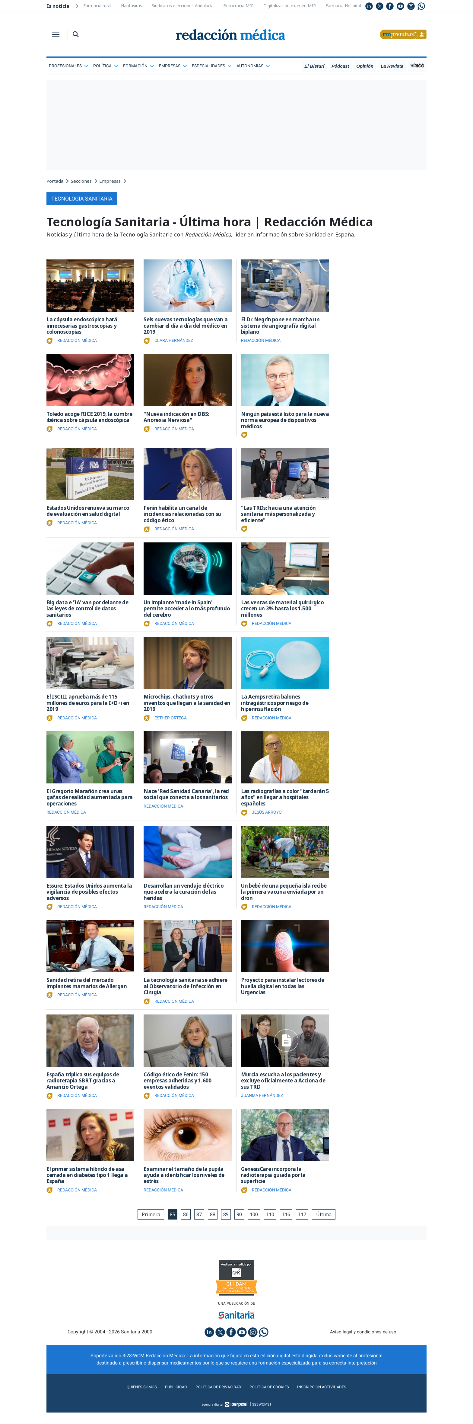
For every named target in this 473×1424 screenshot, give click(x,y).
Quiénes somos (129, 1398)
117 (307, 1225)
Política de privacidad (215, 1398)
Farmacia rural (97, 5)
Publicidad (167, 1398)
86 (182, 1225)
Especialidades (212, 65)
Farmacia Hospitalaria (346, 5)
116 (290, 1225)
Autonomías (253, 65)
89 (225, 1225)
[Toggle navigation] (55, 34)
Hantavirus (131, 5)
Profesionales (68, 65)
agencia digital (213, 1416)
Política (105, 65)
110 (273, 1225)
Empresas (173, 65)
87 (196, 1225)
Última (330, 1225)
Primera (144, 1225)
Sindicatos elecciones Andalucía (183, 5)
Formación (138, 65)
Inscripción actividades (333, 1398)
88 (211, 1225)
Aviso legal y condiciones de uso (363, 1343)
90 (240, 1225)
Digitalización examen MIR (289, 5)
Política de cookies (273, 1398)
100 (256, 1225)
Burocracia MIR (238, 5)
